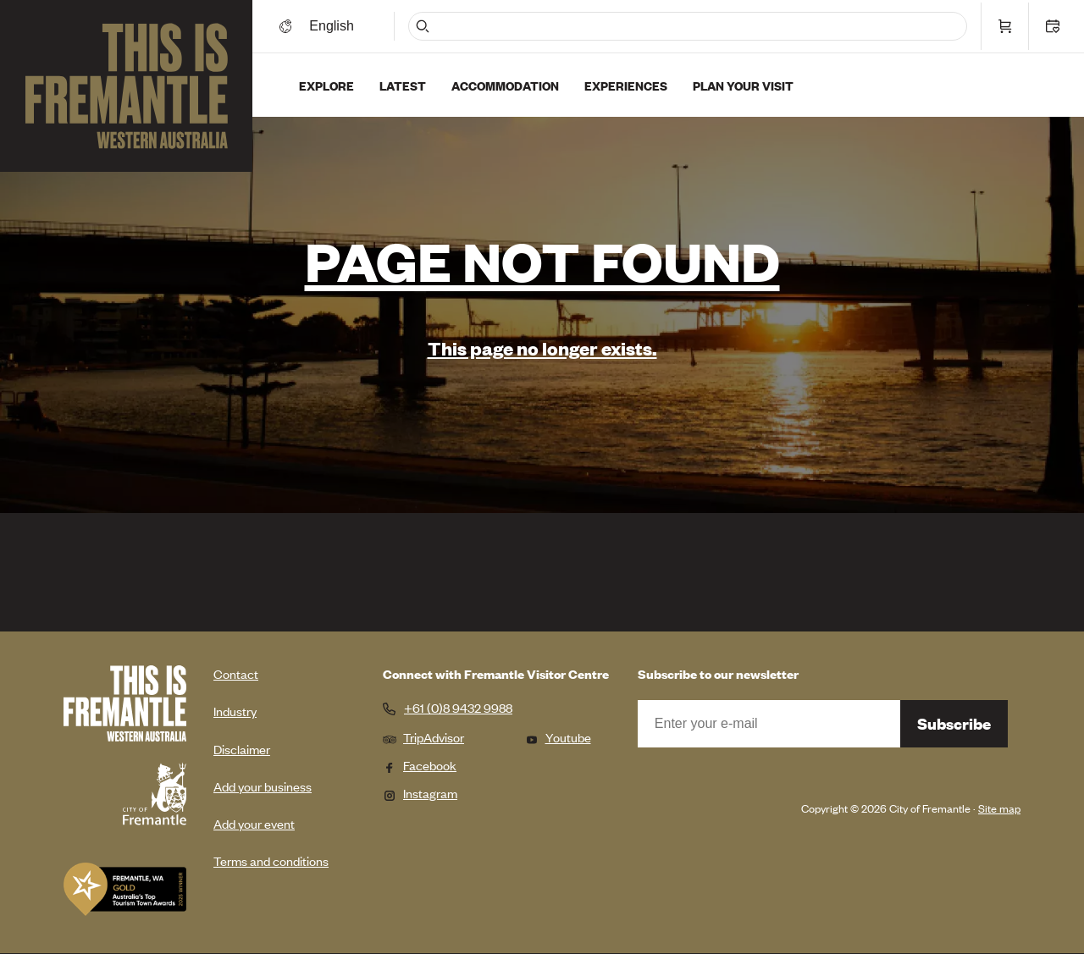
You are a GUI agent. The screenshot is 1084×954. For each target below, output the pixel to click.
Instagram (420, 793)
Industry (235, 711)
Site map (999, 808)
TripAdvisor (423, 737)
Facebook (419, 765)
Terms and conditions (271, 860)
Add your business (262, 786)
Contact (235, 673)
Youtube (558, 737)
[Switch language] (358, 23)
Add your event (254, 823)
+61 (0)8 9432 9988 (458, 707)
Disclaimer (241, 749)
